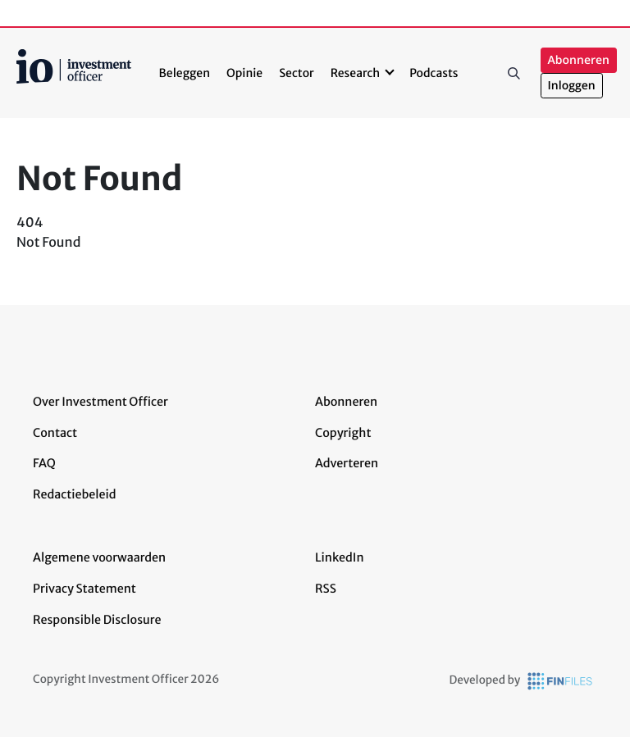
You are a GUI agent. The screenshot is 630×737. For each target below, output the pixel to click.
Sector (296, 73)
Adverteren (346, 463)
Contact (55, 432)
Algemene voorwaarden (99, 557)
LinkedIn (339, 557)
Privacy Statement (84, 588)
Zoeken (514, 73)
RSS (325, 588)
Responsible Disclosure (97, 619)
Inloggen (572, 85)
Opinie (244, 73)
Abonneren (578, 60)
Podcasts (433, 73)
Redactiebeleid (74, 494)
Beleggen (184, 73)
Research (356, 73)
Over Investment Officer (100, 401)
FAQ (44, 463)
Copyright (343, 432)
